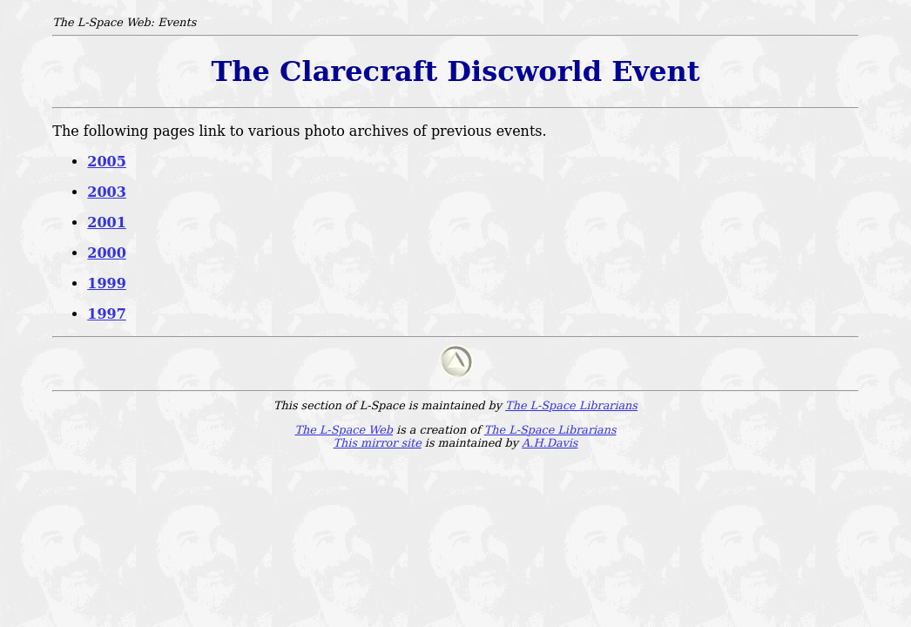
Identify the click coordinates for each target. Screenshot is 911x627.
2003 (106, 192)
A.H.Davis (549, 442)
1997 (106, 314)
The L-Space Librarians (571, 405)
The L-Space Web (343, 429)
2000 (106, 253)
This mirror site (378, 442)
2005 (106, 161)
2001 (106, 222)
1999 (106, 283)
